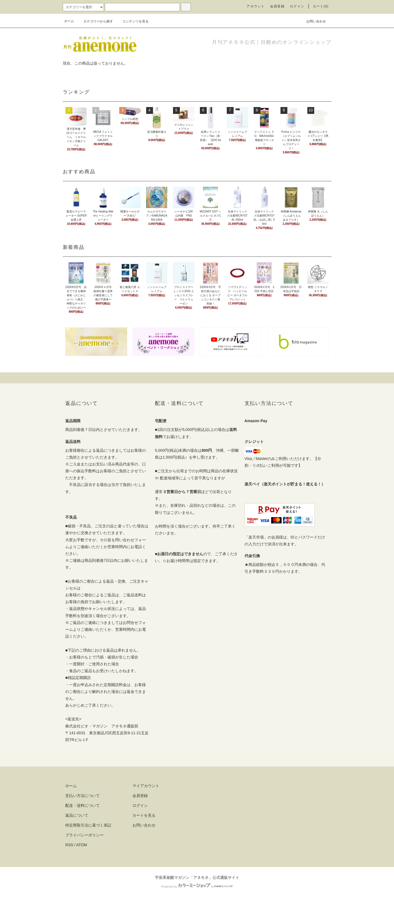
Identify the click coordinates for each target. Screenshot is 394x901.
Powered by (197, 886)
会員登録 (277, 6)
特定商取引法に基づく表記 (88, 825)
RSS (69, 845)
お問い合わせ (313, 21)
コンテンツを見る (132, 21)
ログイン (297, 6)
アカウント (255, 6)
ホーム (69, 21)
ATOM (81, 845)
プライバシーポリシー (84, 835)
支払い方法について (82, 795)
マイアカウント (145, 786)
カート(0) (321, 6)
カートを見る (143, 815)
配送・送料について (82, 805)
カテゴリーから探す (95, 21)
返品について (76, 815)
